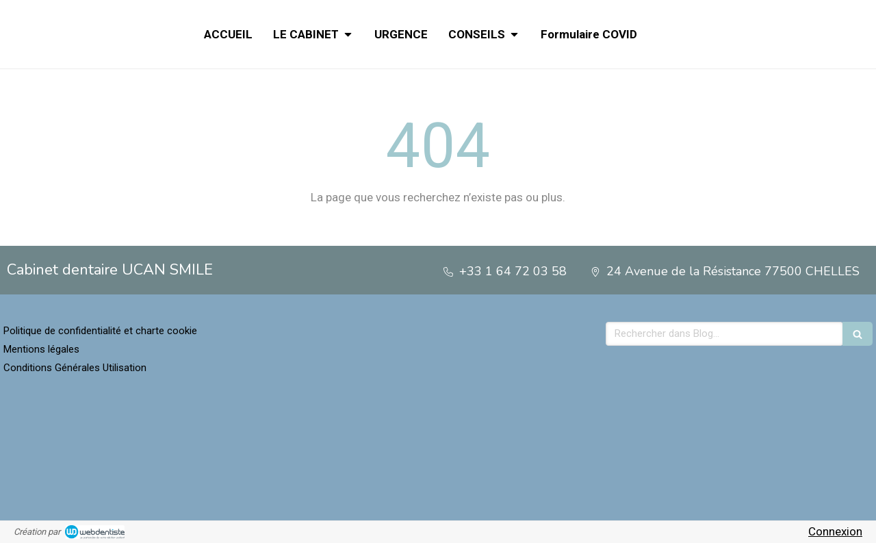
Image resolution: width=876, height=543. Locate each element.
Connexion (835, 531)
